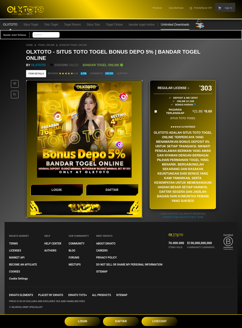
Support (122, 73)
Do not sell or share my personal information (129, 264)
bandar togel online (73, 45)
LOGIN (82, 321)
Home (29, 45)
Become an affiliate (23, 264)
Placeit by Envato (50, 295)
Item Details (36, 73)
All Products (101, 295)
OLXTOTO (38, 65)
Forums (74, 257)
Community (77, 243)
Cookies (14, 271)
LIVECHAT (159, 321)
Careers (102, 250)
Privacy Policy (106, 257)
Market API (17, 257)
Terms (13, 243)
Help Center (52, 243)
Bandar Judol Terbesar (14, 35)
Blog (72, 250)
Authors (50, 250)
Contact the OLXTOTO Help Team (182, 217)
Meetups (75, 264)
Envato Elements (21, 295)
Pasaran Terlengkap (189, 111)
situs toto (192, 132)
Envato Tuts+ (77, 295)
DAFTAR (121, 321)
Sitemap (102, 271)
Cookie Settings (18, 278)
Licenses (15, 250)
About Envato (106, 243)
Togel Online (46, 45)
